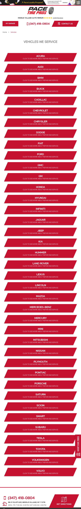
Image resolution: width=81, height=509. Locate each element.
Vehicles (13, 32)
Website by (72, 507)
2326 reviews (58, 18)
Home (5, 32)
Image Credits (62, 506)
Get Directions (64, 501)
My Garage (10, 23)
